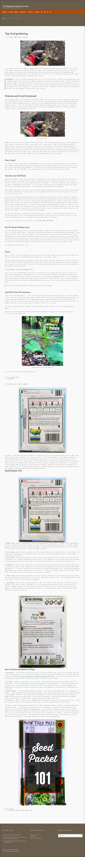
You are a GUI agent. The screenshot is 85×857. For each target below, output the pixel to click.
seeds (31, 810)
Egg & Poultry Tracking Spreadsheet (12, 834)
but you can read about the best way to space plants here (36, 676)
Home (5, 18)
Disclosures (37, 12)
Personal (13, 377)
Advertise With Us (34, 834)
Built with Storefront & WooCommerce (10, 851)
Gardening (18, 810)
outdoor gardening (25, 810)
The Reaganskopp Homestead (15, 6)
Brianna (19, 37)
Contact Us (32, 836)
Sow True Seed (35, 709)
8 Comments (25, 37)
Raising (17, 377)
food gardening (10, 378)
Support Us (30, 12)
